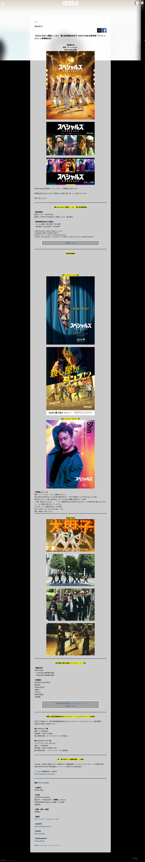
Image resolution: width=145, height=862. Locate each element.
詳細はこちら (70, 243)
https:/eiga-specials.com (42, 827)
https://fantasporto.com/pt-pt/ (44, 774)
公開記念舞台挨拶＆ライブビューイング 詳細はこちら (70, 704)
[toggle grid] (3, 3)
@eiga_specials (39, 834)
